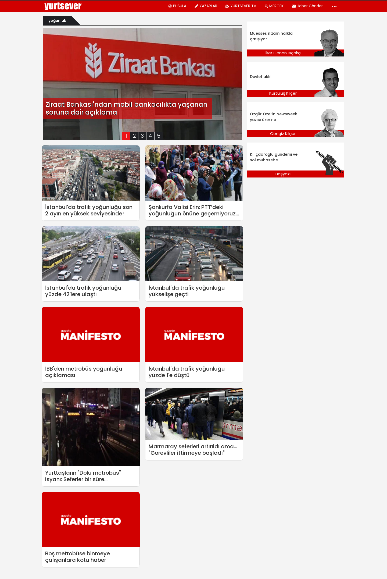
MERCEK (274, 6)
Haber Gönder (307, 6)
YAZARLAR (205, 6)
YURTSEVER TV (240, 6)
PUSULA (177, 6)
